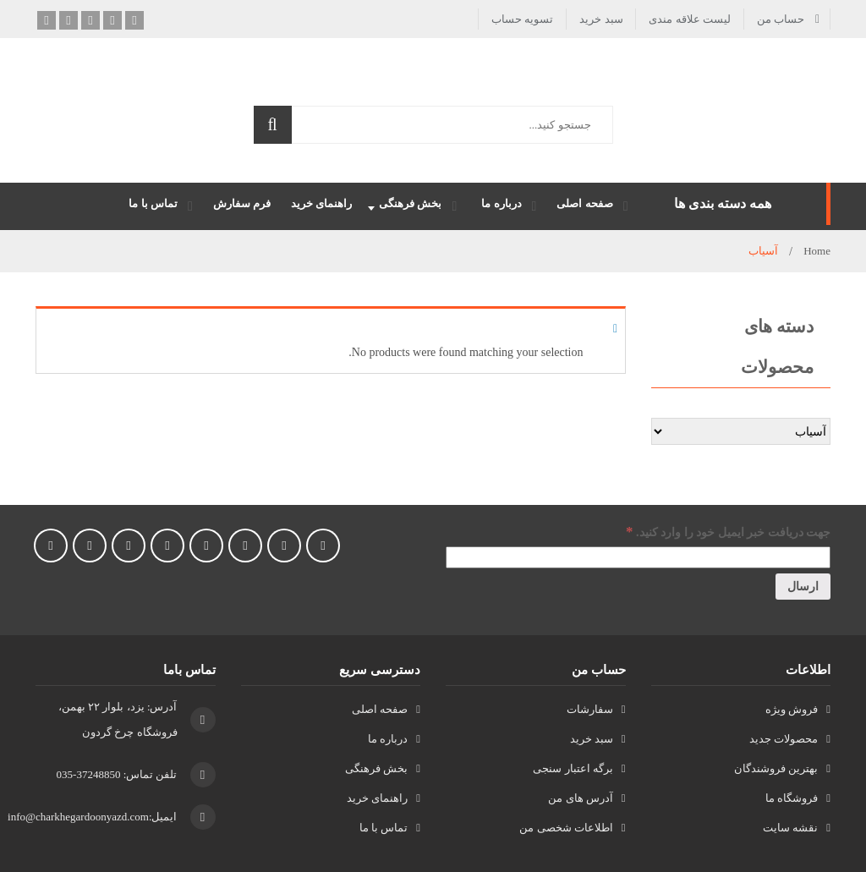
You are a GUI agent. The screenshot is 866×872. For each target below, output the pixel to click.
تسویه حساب (522, 19)
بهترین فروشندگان (776, 768)
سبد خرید (600, 19)
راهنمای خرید (377, 798)
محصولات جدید (783, 738)
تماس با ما (383, 827)
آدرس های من (580, 798)
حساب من (780, 19)
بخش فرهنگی (376, 768)
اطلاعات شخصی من (566, 827)
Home (816, 250)
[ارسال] (803, 586)
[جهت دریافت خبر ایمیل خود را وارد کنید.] (638, 557)
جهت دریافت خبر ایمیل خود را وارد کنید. (728, 532)
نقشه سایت (790, 827)
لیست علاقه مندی (690, 19)
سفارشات (590, 709)
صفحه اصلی (380, 709)
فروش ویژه (791, 709)
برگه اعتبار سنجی (573, 768)
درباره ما (388, 738)
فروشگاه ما (791, 798)
